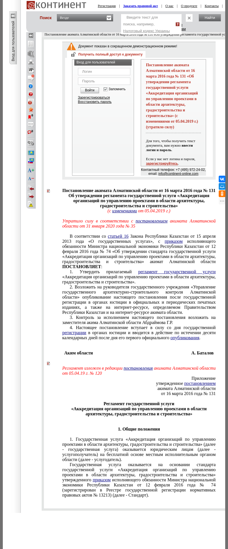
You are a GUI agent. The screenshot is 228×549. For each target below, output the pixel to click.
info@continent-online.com (178, 174)
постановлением (151, 221)
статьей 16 (118, 236)
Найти (210, 18)
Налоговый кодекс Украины (146, 31)
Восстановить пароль (95, 102)
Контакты (212, 6)
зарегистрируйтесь (162, 164)
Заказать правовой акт (140, 6)
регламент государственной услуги (177, 271)
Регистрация (107, 6)
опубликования (185, 337)
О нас (170, 6)
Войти (90, 90)
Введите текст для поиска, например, (146, 24)
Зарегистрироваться (94, 98)
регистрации (74, 332)
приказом (174, 241)
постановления (138, 368)
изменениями (124, 210)
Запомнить (117, 89)
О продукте (189, 6)
